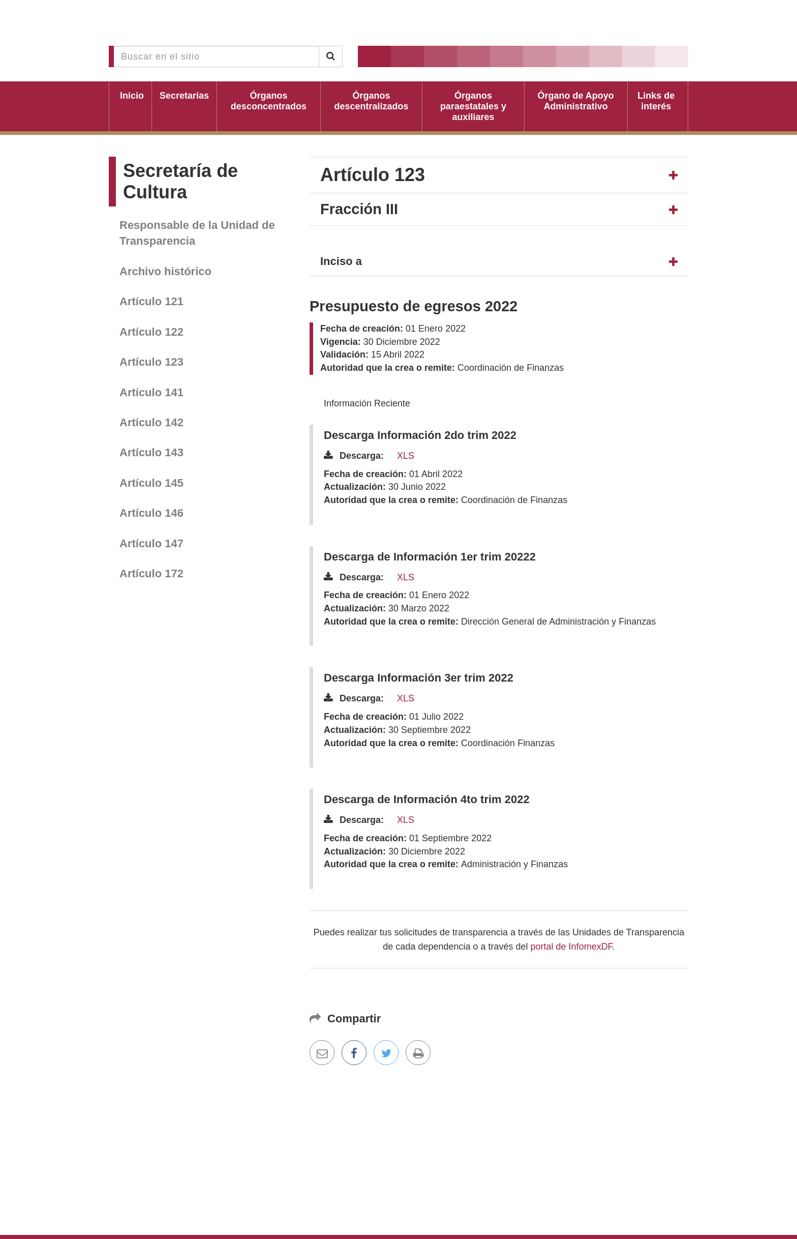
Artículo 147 (151, 543)
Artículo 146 (151, 513)
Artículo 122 (151, 332)
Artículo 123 (151, 362)
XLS (405, 456)
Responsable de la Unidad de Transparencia (197, 233)
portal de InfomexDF (571, 946)
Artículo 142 (151, 422)
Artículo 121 (151, 301)
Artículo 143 (151, 452)
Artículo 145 (151, 483)
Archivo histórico (165, 271)
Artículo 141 (151, 392)
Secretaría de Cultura (180, 181)
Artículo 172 (151, 573)
